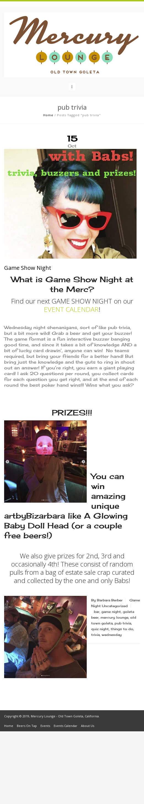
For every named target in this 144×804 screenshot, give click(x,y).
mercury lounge (114, 617)
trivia (95, 635)
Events (45, 726)
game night (111, 612)
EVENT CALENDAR (71, 309)
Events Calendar (65, 726)
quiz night (100, 629)
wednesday (112, 635)
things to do (122, 629)
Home (48, 115)
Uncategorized (115, 606)
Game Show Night (27, 267)
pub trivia (123, 623)
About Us (87, 726)
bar (96, 612)
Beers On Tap (27, 726)
